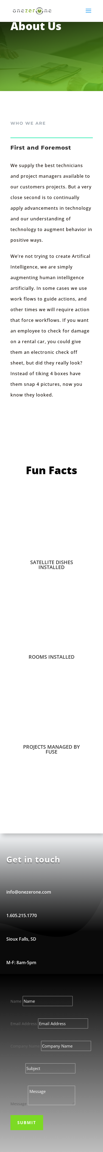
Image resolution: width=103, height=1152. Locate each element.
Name (15, 1001)
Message (18, 1103)
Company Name (25, 1046)
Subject (17, 1068)
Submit (26, 1122)
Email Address (23, 1023)
